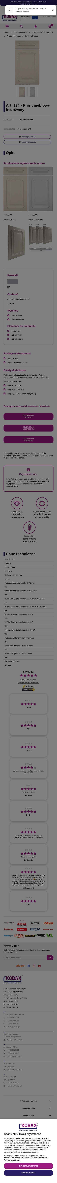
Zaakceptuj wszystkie (28, 1166)
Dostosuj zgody (28, 1173)
